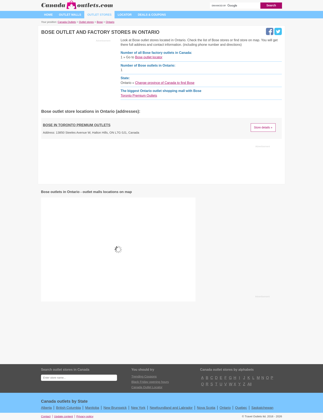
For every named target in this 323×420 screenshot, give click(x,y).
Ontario (225, 407)
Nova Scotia (206, 407)
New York (138, 407)
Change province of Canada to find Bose (164, 83)
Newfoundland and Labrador (171, 407)
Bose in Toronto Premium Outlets (76, 125)
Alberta (46, 407)
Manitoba (92, 407)
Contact (46, 416)
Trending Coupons (144, 376)
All (249, 384)
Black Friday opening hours (150, 382)
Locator (125, 14)
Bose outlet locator (149, 57)
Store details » (263, 127)
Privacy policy (85, 416)
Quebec (241, 407)
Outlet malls (70, 14)
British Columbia (68, 407)
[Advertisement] (75, 72)
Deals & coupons (152, 14)
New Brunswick (115, 407)
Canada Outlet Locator (147, 387)
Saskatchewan (262, 407)
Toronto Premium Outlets (139, 95)
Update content (63, 416)
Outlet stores (99, 14)
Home (48, 14)
